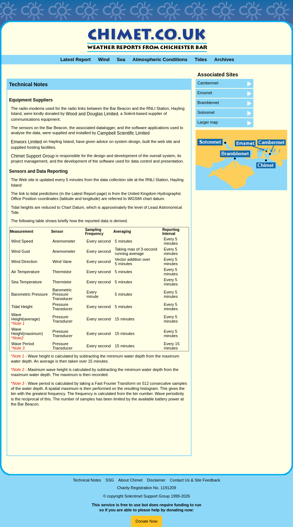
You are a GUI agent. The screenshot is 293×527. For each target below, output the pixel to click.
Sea (121, 59)
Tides (200, 59)
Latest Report (75, 59)
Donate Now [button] (147, 521)
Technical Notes (87, 480)
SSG (109, 480)
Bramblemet (208, 102)
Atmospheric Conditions (160, 59)
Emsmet (204, 93)
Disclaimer (156, 480)
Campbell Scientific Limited (123, 133)
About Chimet (130, 480)
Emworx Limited (26, 141)
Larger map (207, 122)
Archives (224, 59)
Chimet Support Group (33, 156)
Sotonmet (205, 112)
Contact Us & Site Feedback (195, 480)
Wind (104, 59)
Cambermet (207, 83)
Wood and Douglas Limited (92, 113)
